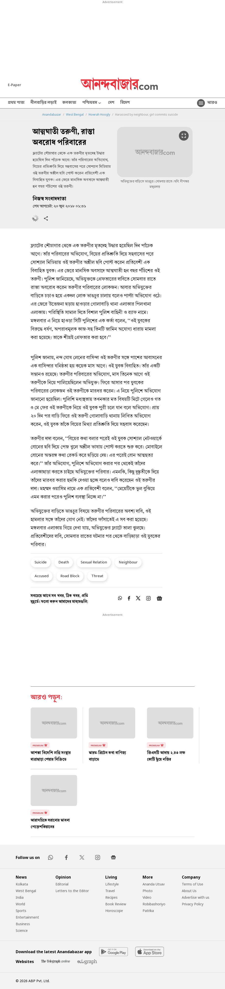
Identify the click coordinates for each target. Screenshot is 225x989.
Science (22, 930)
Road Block (69, 575)
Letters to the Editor (72, 890)
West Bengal (75, 114)
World (20, 904)
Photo (148, 890)
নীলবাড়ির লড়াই (43, 103)
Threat (97, 575)
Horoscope (114, 910)
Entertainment (27, 917)
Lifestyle (112, 884)
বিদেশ (125, 103)
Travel (110, 890)
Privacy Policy (192, 904)
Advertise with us (195, 897)
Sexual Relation (94, 562)
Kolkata (22, 884)
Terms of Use (192, 884)
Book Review (115, 904)
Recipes (111, 897)
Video (147, 897)
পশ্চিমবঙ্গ (92, 103)
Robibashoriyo (154, 904)
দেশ (111, 103)
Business (23, 924)
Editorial (61, 884)
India (20, 897)
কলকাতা (69, 103)
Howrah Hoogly (99, 114)
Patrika (148, 910)
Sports (21, 910)
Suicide (41, 562)
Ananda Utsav (154, 884)
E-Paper (14, 84)
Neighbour (128, 562)
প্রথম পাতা (16, 103)
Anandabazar (51, 114)
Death (63, 562)
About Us (189, 890)
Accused (42, 575)
